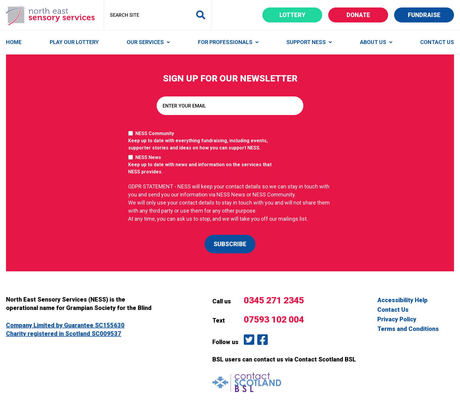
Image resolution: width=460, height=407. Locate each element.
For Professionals (225, 42)
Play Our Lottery (74, 42)
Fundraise (431, 15)
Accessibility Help (402, 300)
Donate (367, 15)
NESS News (203, 165)
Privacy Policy (396, 319)
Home (14, 42)
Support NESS (306, 42)
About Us (373, 42)
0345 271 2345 (274, 300)
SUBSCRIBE (230, 244)
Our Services (145, 42)
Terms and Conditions (408, 328)
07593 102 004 (274, 319)
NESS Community (203, 141)
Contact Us (437, 42)
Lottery (301, 15)
